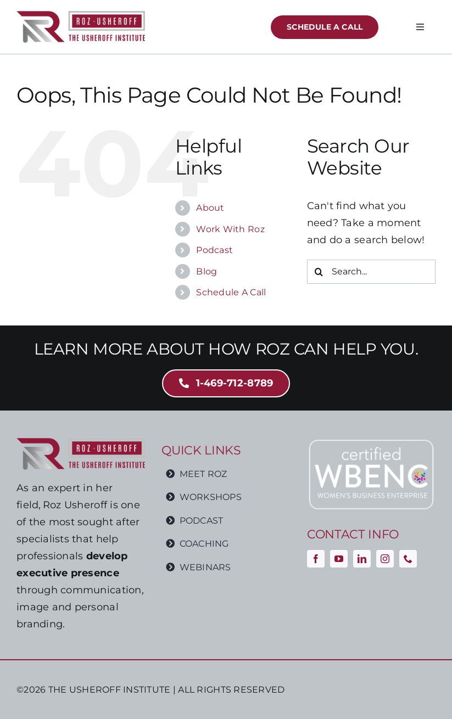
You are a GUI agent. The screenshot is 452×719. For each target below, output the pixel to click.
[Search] (319, 272)
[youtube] (339, 559)
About (210, 208)
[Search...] (371, 272)
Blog (206, 271)
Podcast (214, 250)
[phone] (408, 559)
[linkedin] (362, 559)
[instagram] (385, 559)
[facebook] (316, 559)
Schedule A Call (231, 292)
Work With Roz (230, 229)
